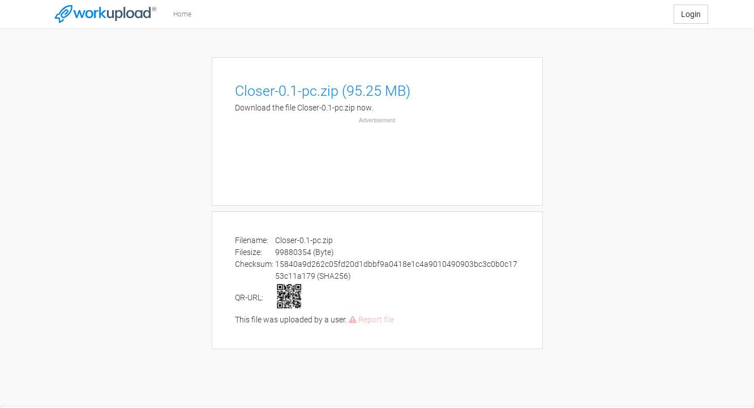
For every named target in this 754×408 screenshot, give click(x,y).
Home (182, 14)
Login (691, 14)
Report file (371, 319)
